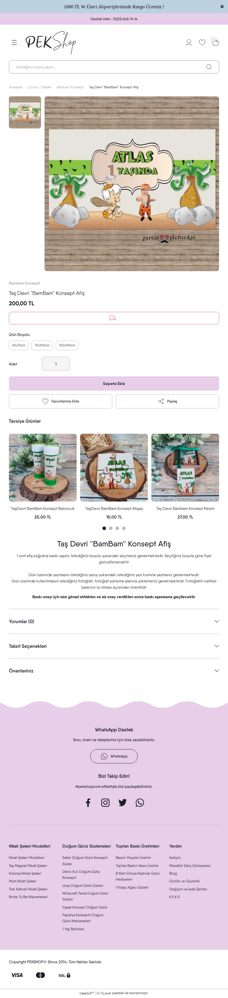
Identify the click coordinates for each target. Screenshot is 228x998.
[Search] (114, 66)
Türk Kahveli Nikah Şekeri (28, 889)
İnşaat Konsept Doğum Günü (84, 908)
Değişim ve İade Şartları (188, 889)
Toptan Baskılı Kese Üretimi (137, 866)
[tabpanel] (42, 477)
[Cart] (215, 42)
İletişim (174, 858)
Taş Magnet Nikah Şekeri (28, 866)
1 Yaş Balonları (73, 929)
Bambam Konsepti (24, 283)
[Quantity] (56, 365)
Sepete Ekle (114, 384)
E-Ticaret (104, 994)
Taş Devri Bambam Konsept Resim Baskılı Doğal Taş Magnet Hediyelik (185, 509)
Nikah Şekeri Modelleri (27, 858)
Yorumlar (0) (21, 622)
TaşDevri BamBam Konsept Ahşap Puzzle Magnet (114, 509)
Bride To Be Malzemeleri (28, 897)
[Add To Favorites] (60, 402)
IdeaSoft (87, 993)
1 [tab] (104, 529)
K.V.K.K (174, 897)
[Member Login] (188, 42)
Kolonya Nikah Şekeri (25, 874)
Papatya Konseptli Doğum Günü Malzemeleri (82, 918)
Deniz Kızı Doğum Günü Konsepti (81, 875)
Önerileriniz (21, 671)
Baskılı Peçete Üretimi (133, 858)
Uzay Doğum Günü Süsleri (82, 886)
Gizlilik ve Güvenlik (184, 882)
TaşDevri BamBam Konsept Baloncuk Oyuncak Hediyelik (43, 509)
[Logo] (51, 42)
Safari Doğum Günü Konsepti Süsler (85, 861)
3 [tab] (117, 529)
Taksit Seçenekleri (28, 647)
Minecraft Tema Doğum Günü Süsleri (85, 897)
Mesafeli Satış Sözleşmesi (189, 866)
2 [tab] (111, 529)
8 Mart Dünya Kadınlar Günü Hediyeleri (137, 877)
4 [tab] (124, 529)
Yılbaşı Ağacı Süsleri (132, 888)
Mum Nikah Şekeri (23, 882)
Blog (173, 874)
